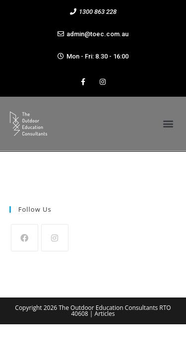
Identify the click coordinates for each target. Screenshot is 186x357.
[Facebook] (24, 237)
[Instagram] (54, 237)
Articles (105, 313)
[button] (93, 11)
